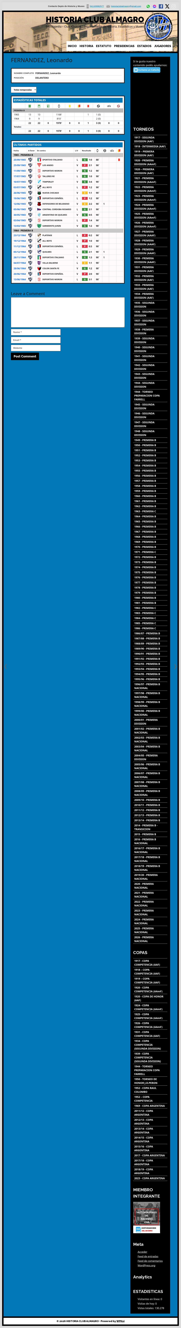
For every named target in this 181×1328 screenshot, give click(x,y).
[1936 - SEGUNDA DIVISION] (150, 313)
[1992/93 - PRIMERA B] (150, 663)
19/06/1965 (20, 198)
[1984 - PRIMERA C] (150, 618)
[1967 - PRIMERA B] (150, 531)
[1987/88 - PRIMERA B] (150, 638)
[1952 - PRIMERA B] (150, 455)
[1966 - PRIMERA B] (150, 526)
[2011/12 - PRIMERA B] (150, 810)
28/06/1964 (20, 268)
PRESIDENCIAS (124, 46)
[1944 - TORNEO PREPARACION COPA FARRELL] (150, 395)
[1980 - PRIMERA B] (150, 597)
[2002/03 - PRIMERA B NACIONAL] (150, 739)
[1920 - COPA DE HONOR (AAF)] (150, 998)
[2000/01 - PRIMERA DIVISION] (150, 721)
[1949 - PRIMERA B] (150, 440)
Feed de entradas (148, 1256)
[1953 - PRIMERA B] (150, 460)
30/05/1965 (20, 214)
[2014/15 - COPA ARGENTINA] (150, 1139)
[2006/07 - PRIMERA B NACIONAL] (150, 775)
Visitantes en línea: (149, 1299)
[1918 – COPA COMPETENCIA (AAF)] (150, 971)
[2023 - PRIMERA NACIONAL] (150, 912)
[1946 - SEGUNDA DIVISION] (150, 415)
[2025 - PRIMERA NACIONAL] (150, 930)
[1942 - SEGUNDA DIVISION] (150, 367)
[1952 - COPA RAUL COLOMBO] (150, 1090)
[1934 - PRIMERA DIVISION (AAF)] (150, 295)
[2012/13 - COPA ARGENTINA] (150, 1121)
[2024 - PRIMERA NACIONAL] (150, 921)
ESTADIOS (144, 46)
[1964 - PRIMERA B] (150, 516)
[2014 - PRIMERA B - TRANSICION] (150, 827)
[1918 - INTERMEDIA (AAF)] (150, 146)
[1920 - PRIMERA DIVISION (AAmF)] (150, 162)
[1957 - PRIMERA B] (150, 480)
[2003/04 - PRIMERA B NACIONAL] (150, 748)
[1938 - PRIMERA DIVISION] (150, 331)
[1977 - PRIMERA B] (150, 582)
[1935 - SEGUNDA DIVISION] (150, 304)
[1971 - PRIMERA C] (150, 552)
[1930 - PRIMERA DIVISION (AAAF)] (150, 260)
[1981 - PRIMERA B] (150, 602)
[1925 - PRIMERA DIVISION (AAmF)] (150, 215)
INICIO (72, 46)
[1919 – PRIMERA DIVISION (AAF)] (150, 153)
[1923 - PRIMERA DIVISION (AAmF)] (150, 198)
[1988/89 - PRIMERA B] (150, 643)
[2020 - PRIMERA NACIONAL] (150, 885)
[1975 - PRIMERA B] (150, 572)
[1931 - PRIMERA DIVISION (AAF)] (150, 269)
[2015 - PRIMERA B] (150, 834)
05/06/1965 (20, 209)
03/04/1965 (20, 220)
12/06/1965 (20, 203)
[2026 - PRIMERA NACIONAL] (150, 939)
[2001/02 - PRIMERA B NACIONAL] (150, 730)
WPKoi (120, 1321)
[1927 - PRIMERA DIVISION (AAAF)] (150, 233)
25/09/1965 (20, 159)
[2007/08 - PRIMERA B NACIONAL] (150, 784)
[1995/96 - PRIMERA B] (150, 679)
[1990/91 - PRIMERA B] (150, 653)
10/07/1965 (20, 181)
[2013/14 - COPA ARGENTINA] (150, 1130)
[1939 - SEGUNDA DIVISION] (150, 340)
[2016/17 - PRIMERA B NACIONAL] (150, 850)
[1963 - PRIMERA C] (150, 511)
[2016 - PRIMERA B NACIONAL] (150, 841)
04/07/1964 (20, 263)
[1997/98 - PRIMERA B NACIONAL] (150, 695)
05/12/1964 (20, 251)
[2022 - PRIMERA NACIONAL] (150, 903)
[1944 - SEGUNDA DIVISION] (150, 384)
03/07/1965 (20, 187)
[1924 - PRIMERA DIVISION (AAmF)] (150, 206)
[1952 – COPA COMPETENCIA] (150, 1098)
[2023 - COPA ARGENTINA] (150, 1178)
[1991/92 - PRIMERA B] (150, 658)
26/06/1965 (20, 192)
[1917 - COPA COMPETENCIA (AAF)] (150, 962)
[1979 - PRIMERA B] (150, 592)
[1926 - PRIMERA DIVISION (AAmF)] (150, 224)
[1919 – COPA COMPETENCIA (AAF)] (150, 980)
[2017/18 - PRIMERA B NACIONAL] (150, 859)
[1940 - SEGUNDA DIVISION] (150, 349)
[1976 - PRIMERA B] (150, 577)
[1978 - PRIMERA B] (150, 587)
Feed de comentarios (150, 1261)
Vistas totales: (146, 1308)
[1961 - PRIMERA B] (150, 501)
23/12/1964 (20, 235)
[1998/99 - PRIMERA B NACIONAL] (150, 704)
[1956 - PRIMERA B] (150, 475)
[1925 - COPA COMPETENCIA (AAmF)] (150, 1016)
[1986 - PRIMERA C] (150, 628)
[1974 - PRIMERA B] (150, 567)
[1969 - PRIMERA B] (150, 541)
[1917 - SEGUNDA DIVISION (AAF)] (150, 139)
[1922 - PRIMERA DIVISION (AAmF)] (150, 189)
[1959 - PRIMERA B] (150, 491)
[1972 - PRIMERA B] (150, 557)
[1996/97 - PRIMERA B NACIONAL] (150, 686)
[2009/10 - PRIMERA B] (150, 800)
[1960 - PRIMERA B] (150, 496)
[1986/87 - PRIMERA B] (150, 633)
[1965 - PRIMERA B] (150, 521)
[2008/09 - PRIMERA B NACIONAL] (150, 793)
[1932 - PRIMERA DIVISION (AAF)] (150, 278)
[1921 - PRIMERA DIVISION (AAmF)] (150, 180)
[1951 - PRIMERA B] (150, 450)
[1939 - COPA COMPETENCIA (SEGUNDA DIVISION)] (150, 1057)
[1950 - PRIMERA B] (150, 445)
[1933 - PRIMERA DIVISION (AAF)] (150, 287)
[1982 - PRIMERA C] (150, 608)
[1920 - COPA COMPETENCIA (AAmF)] (150, 989)
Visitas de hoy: (146, 1303)
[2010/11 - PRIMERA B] (150, 805)
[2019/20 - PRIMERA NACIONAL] (150, 877)
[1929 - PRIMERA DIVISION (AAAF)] (150, 251)
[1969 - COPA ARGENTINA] (150, 1105)
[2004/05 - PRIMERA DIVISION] (150, 757)
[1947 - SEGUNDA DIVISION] (150, 424)
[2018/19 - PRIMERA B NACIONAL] (150, 868)
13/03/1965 (20, 225)
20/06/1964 (20, 274)
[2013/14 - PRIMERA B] (150, 820)
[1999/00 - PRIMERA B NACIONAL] (150, 713)
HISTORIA (86, 46)
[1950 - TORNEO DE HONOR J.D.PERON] (150, 1081)
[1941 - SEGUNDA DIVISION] (150, 358)
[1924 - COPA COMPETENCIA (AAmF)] (150, 1007)
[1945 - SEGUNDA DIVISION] (150, 406)
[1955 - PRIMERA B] (150, 470)
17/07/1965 (20, 176)
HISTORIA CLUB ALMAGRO (95, 19)
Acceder (142, 1252)
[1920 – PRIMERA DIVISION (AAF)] (150, 171)
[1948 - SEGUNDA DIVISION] (150, 433)
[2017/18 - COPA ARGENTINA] (150, 1162)
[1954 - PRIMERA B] (150, 465)
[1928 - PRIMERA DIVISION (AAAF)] (150, 242)
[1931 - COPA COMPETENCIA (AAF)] (150, 1034)
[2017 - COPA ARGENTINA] (150, 1155)
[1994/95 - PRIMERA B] (150, 674)
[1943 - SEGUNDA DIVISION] (150, 376)
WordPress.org (146, 1265)
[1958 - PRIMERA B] (150, 485)
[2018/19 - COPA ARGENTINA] (150, 1171)
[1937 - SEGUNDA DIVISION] (150, 322)
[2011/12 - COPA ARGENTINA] (150, 1112)
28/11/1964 (20, 257)
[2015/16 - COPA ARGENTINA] (150, 1148)
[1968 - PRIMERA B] (150, 536)
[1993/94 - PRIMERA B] (150, 669)
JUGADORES (162, 46)
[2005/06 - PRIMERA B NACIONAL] (150, 766)
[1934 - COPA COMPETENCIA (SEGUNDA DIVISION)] (150, 1045)
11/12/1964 (20, 246)
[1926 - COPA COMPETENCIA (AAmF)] (150, 1025)
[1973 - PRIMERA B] (150, 562)
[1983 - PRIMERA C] (150, 613)
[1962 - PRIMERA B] (150, 506)
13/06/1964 (20, 279)
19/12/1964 (20, 240)
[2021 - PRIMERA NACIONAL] (150, 894)
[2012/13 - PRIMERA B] (150, 815)
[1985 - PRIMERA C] (150, 623)
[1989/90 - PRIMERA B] (150, 648)
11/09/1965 (20, 170)
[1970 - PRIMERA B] (150, 546)
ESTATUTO (103, 46)
